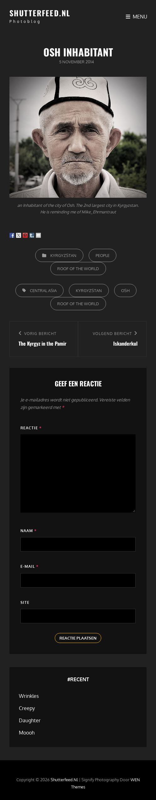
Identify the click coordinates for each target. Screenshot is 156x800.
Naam (28, 530)
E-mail (29, 566)
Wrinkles (29, 696)
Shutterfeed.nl (39, 12)
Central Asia (43, 290)
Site (25, 602)
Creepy (27, 708)
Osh (125, 290)
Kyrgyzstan (63, 255)
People (102, 255)
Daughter (30, 720)
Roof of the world (78, 268)
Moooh (27, 732)
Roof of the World (78, 303)
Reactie (31, 428)
